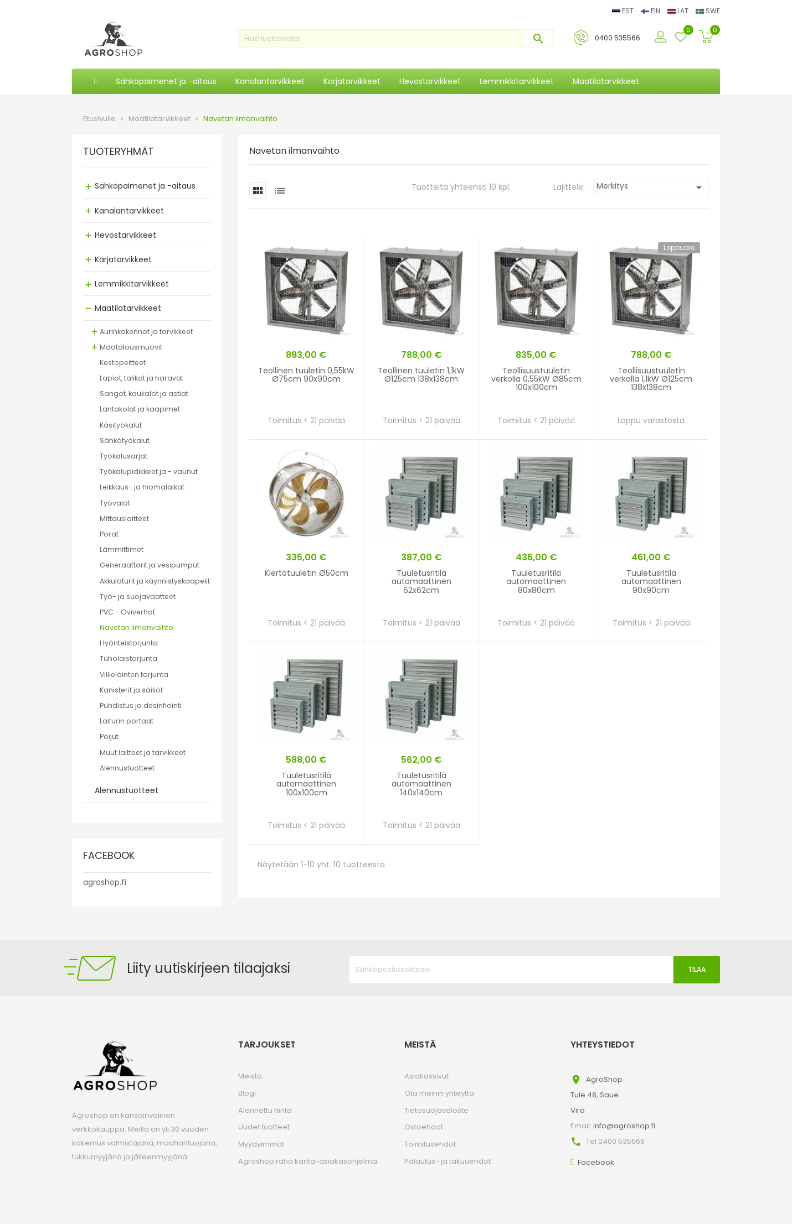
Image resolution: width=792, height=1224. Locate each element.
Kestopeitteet (123, 362)
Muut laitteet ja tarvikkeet (143, 752)
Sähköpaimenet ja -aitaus (145, 185)
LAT (678, 10)
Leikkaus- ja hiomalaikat (142, 487)
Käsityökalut (121, 425)
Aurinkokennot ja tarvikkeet (146, 331)
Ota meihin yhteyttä (439, 1093)
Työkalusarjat (123, 456)
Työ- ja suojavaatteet (138, 596)
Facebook (596, 1162)
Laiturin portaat (126, 721)
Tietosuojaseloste (436, 1110)
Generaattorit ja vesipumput (149, 565)
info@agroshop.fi (624, 1126)
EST (623, 10)
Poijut (109, 736)
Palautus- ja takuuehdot (447, 1161)
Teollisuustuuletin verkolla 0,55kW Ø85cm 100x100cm (536, 379)
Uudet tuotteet (264, 1127)
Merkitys (651, 187)
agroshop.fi (104, 882)
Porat (109, 534)
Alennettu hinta (265, 1110)
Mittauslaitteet (124, 518)
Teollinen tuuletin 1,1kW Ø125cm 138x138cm (421, 374)
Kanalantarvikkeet (129, 210)
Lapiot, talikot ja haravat (141, 378)
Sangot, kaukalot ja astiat (144, 393)
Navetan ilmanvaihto (136, 627)
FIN (651, 10)
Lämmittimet (121, 549)
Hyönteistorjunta (129, 643)
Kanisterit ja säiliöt (131, 690)
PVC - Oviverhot (127, 612)
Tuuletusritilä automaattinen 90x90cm (651, 581)
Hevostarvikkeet (125, 235)
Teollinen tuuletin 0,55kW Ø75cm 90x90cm (306, 374)
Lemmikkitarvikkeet (132, 283)
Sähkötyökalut (125, 440)
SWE (708, 10)
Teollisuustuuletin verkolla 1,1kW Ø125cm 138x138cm (651, 379)
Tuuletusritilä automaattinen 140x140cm (421, 784)
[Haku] (396, 38)
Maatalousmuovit (131, 347)
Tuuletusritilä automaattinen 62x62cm (421, 581)
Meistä (250, 1076)
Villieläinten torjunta (134, 674)
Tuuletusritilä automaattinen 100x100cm (306, 784)
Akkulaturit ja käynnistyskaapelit (155, 581)
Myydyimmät (261, 1144)
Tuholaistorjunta (128, 658)
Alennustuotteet (127, 768)
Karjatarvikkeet (123, 259)
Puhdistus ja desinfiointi (141, 705)
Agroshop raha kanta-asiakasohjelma (307, 1161)
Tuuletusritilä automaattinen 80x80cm (536, 581)
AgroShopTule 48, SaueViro (596, 1095)
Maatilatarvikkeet (128, 308)
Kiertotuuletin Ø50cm (306, 573)
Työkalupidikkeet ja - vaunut (149, 471)
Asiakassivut (426, 1076)
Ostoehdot (423, 1127)
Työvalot (115, 503)
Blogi (247, 1093)
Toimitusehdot (430, 1144)
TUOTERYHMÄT (118, 152)
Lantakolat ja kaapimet (140, 409)
